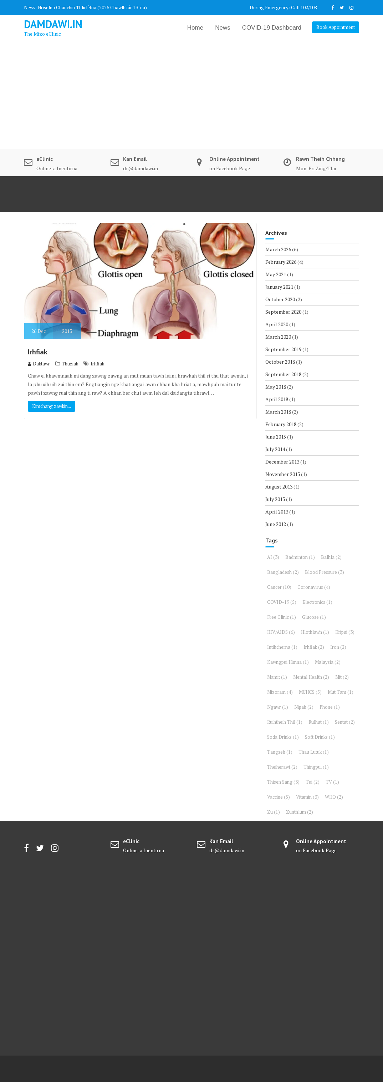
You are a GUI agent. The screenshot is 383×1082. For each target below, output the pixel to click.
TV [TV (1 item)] (332, 782)
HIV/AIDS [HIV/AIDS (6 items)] (281, 632)
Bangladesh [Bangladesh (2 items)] (283, 572)
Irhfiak (37, 352)
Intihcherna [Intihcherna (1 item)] (282, 647)
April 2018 (276, 399)
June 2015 (275, 436)
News (222, 27)
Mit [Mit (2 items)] (342, 677)
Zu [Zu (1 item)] (273, 812)
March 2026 (278, 249)
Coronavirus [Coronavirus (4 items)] (313, 587)
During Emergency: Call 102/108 (283, 7)
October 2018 (280, 361)
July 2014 (275, 449)
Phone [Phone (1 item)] (330, 707)
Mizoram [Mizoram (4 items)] (280, 692)
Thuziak (70, 363)
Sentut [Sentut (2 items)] (345, 722)
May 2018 (275, 386)
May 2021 (275, 274)
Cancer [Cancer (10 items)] (279, 587)
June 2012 (275, 524)
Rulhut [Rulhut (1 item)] (318, 722)
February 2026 (280, 261)
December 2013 (282, 461)
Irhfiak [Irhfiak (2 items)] (313, 647)
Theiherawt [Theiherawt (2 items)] (282, 767)
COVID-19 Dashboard (271, 27)
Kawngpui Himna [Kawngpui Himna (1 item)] (288, 662)
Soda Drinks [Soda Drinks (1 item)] (283, 737)
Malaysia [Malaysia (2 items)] (328, 662)
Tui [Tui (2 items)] (313, 782)
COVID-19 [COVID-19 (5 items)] (281, 602)
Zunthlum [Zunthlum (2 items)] (299, 812)
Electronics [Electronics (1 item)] (317, 602)
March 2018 (278, 411)
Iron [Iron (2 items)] (338, 647)
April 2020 (276, 324)
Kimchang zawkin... (51, 406)
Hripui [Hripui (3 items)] (344, 632)
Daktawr (39, 363)
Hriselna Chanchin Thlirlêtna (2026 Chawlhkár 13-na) (92, 7)
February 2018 (280, 424)
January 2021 (279, 286)
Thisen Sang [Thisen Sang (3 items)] (283, 782)
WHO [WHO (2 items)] (334, 797)
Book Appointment (335, 27)
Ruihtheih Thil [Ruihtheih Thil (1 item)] (284, 722)
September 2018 (283, 374)
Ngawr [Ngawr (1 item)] (277, 707)
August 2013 (278, 486)
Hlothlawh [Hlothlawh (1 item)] (315, 632)
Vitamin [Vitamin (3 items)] (307, 797)
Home (195, 27)
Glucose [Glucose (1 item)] (314, 617)
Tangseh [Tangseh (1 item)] (279, 752)
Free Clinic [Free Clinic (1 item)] (281, 617)
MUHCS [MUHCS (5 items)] (310, 692)
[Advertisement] (191, 96)
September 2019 (283, 349)
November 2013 (282, 474)
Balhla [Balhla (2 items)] (331, 557)
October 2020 (280, 299)
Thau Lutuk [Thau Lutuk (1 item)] (313, 752)
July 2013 (275, 499)
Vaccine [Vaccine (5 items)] (278, 797)
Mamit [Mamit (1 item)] (277, 677)
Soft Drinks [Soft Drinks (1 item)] (320, 737)
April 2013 (276, 511)
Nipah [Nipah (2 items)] (303, 707)
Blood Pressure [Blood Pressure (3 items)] (324, 572)
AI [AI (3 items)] (273, 557)
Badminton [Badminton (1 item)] (300, 557)
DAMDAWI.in (53, 24)
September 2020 (283, 311)
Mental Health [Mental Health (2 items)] (311, 677)
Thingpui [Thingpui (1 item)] (316, 767)
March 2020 (278, 336)
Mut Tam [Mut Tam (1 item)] (340, 692)
